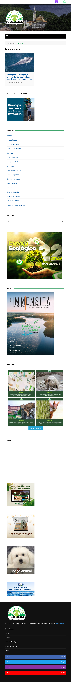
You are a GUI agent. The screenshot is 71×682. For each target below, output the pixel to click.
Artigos (9, 136)
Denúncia (10, 153)
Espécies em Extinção (14, 170)
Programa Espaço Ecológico (16, 205)
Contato (7, 650)
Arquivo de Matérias (11, 646)
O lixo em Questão (13, 192)
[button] (21, 383)
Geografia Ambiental (13, 179)
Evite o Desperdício (13, 175)
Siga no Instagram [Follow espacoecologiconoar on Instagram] (36, 428)
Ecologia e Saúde (12, 162)
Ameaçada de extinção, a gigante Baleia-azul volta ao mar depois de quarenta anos (19, 77)
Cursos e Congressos (14, 149)
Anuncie (7, 637)
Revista (7, 633)
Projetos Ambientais (13, 196)
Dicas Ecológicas (12, 157)
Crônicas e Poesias (13, 144)
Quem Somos (9, 629)
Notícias (9, 188)
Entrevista (10, 166)
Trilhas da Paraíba (13, 201)
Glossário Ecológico (11, 642)
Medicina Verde (12, 183)
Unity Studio (59, 624)
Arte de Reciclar (12, 140)
